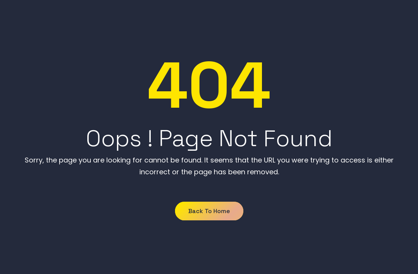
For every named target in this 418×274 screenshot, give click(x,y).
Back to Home (209, 211)
